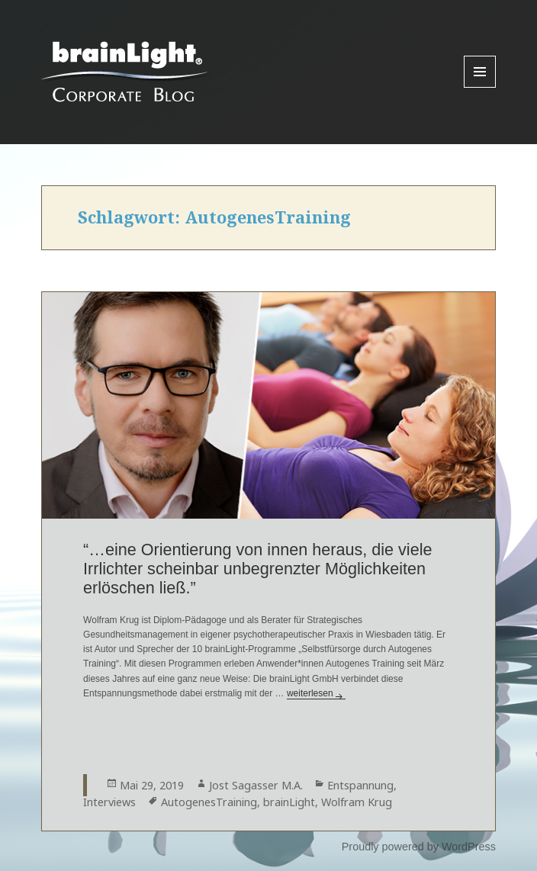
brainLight (289, 802)
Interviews (109, 802)
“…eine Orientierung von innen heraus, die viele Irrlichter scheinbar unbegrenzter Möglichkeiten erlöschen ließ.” (257, 568)
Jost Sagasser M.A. (256, 785)
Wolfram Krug (356, 802)
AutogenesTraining (209, 802)
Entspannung (360, 785)
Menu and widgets (480, 87)
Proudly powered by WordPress (419, 846)
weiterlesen (316, 693)
